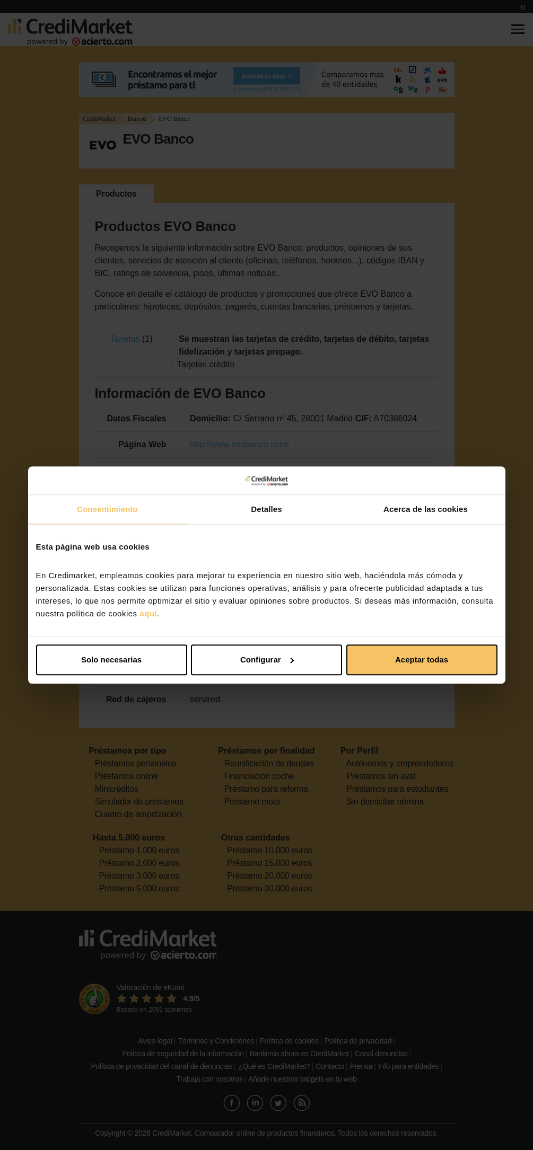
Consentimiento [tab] (107, 509)
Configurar (267, 659)
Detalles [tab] (266, 509)
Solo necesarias (111, 659)
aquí (148, 613)
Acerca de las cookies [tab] (425, 509)
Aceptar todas (421, 659)
